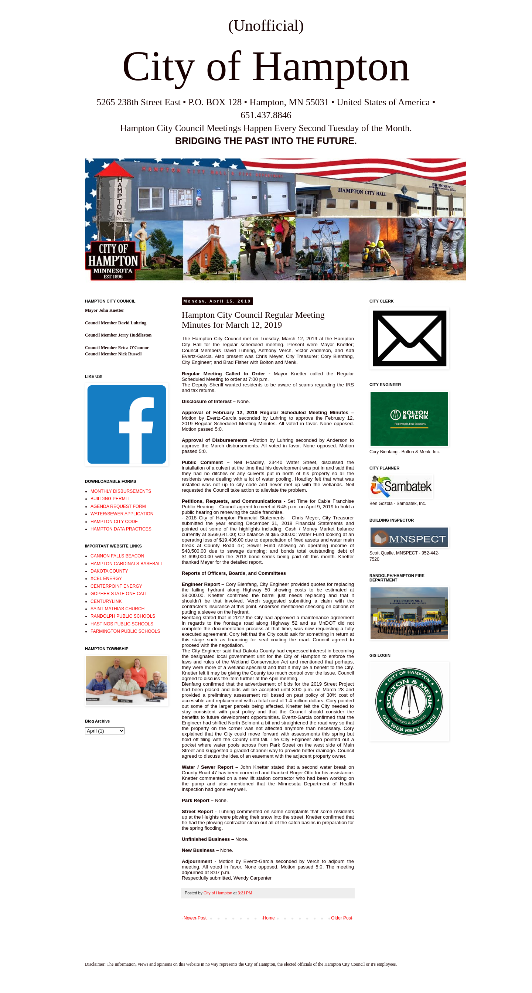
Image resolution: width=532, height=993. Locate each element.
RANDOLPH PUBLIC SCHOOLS (123, 616)
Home (269, 918)
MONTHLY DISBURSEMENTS (121, 491)
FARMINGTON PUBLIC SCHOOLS (125, 631)
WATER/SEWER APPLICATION (122, 513)
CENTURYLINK (106, 601)
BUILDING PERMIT (110, 498)
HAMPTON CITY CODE (114, 521)
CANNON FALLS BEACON (117, 556)
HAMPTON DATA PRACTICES (121, 529)
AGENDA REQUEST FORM (118, 506)
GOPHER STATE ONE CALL (119, 593)
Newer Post (195, 918)
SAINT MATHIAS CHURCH (117, 608)
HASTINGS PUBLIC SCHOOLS (122, 624)
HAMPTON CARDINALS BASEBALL (127, 563)
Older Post (341, 918)
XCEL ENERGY (106, 578)
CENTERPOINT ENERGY (116, 586)
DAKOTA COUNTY (109, 571)
